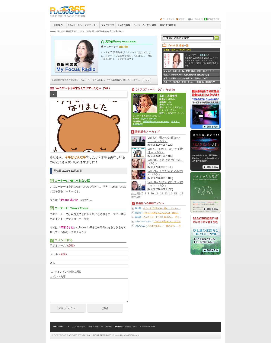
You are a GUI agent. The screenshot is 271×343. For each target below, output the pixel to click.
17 (181, 193)
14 (170, 193)
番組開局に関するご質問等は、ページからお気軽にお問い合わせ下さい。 (101, 80)
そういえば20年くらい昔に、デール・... (161, 208)
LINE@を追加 (213, 19)
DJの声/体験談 (168, 24)
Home (60, 31)
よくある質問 (196, 19)
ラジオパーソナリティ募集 (145, 24)
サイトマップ (168, 19)
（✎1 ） (153, 163)
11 (156, 193)
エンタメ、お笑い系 (85, 31)
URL (52, 262)
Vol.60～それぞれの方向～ (165, 160)
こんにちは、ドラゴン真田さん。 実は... (162, 217)
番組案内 (58, 24)
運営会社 (183, 19)
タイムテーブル (74, 24)
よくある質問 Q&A (78, 327)
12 (161, 193)
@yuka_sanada (148, 119)
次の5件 (136, 197)
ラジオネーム (63, 245)
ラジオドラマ (107, 24)
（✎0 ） (106, 88)
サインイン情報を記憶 (67, 271)
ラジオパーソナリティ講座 (124, 24)
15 (175, 193)
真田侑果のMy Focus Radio (109, 31)
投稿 (105, 308)
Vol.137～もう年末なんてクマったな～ (78, 88)
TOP (67, 326)
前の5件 (136, 193)
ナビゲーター (91, 24)
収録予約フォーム (131, 327)
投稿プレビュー (67, 308)
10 (152, 193)
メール (59, 254)
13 (166, 193)
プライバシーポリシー (95, 327)
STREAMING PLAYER (147, 326)
